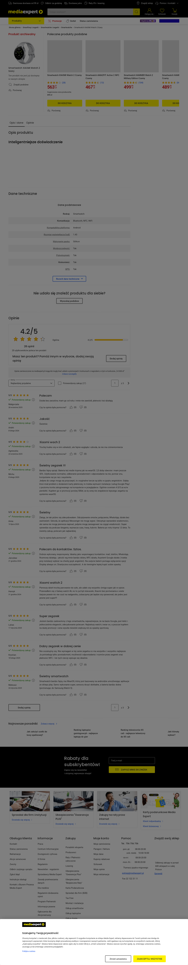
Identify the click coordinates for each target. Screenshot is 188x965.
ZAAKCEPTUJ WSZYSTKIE (149, 958)
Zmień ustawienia (118, 958)
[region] (94, 942)
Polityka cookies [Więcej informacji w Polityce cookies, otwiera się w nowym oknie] (28, 951)
